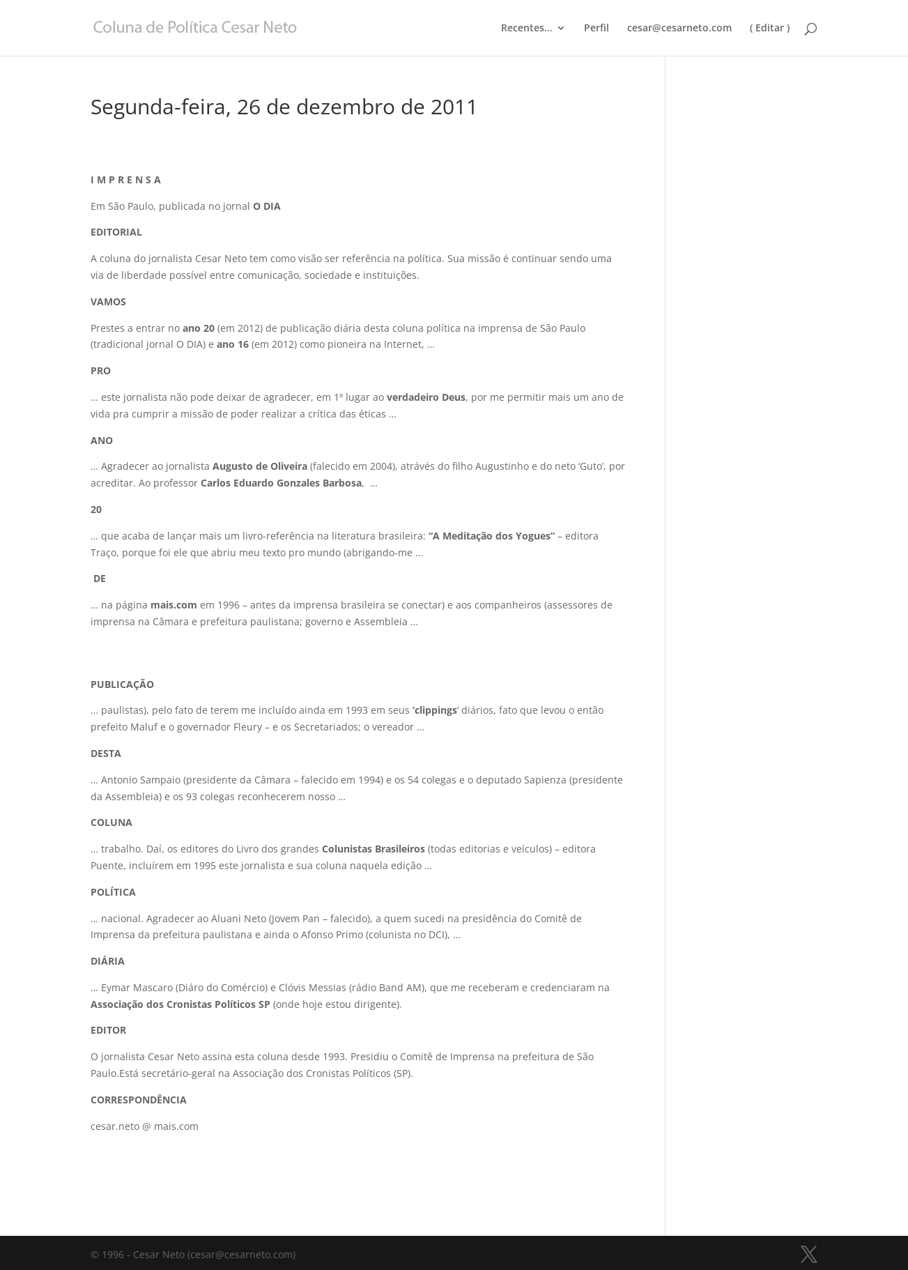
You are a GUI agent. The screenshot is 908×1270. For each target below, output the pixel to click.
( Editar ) (770, 28)
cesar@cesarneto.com (679, 28)
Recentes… (526, 28)
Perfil (596, 28)
